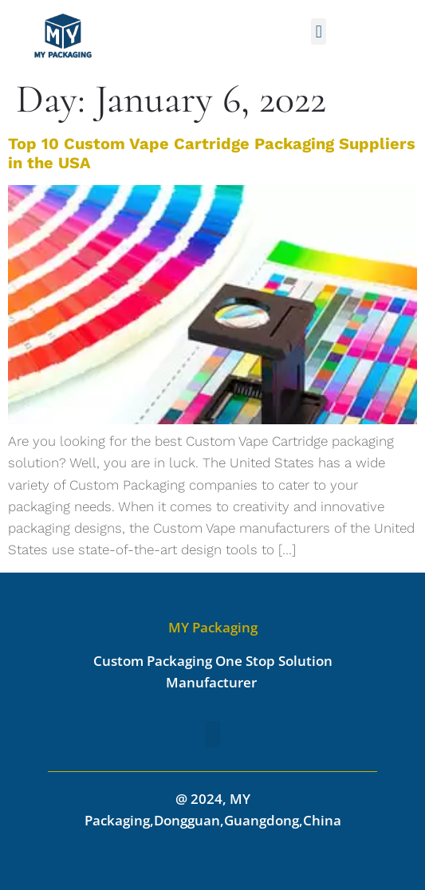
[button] (318, 31)
